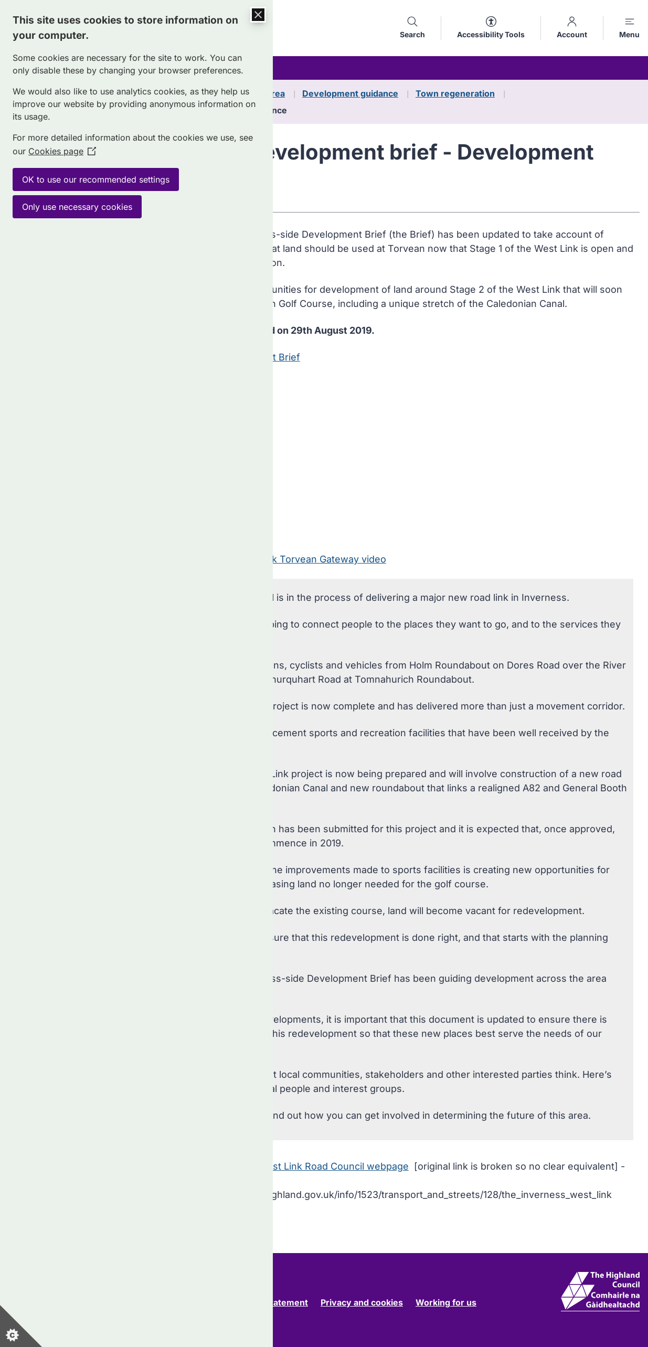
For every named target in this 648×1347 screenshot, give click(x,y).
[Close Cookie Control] (258, 14)
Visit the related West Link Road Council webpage (297, 1166)
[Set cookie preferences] (21, 1326)
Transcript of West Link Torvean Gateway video (279, 559)
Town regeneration (455, 93)
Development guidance (350, 93)
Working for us (446, 1302)
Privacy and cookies (362, 1302)
